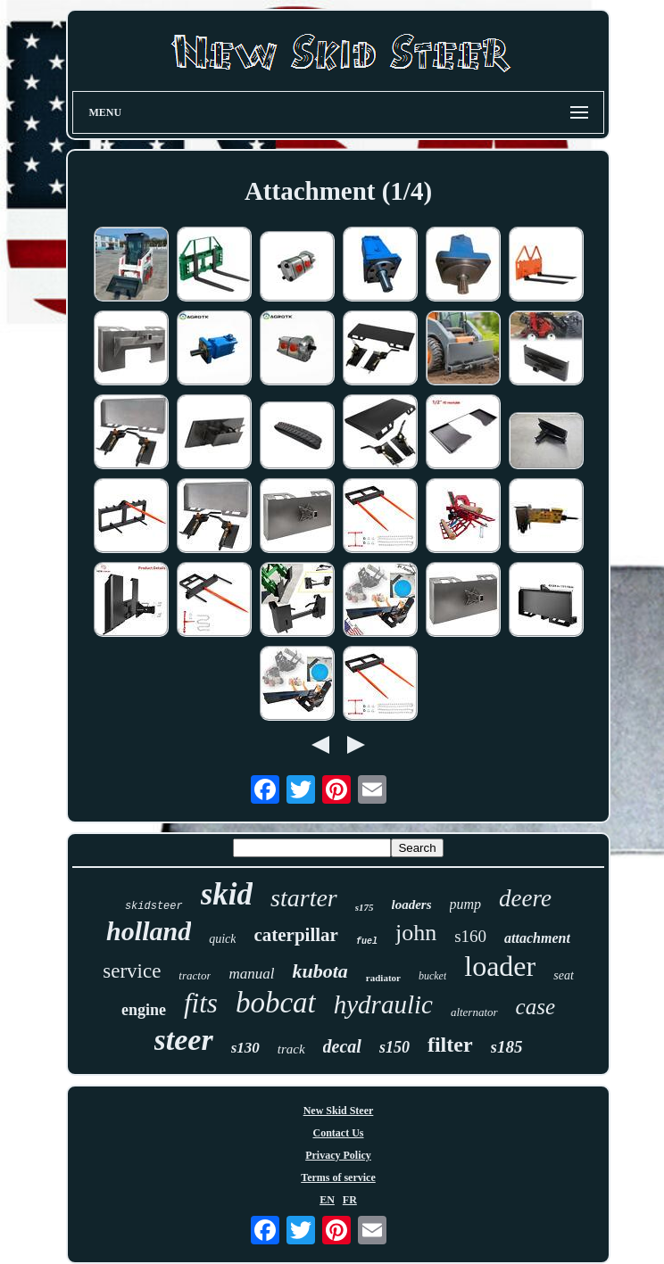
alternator (474, 1012)
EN (327, 1200)
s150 (394, 1047)
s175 (364, 907)
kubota (319, 971)
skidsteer (154, 906)
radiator (383, 977)
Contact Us (338, 1133)
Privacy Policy (338, 1155)
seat (563, 975)
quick (222, 939)
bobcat (276, 1003)
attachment (537, 938)
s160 (470, 936)
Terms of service (338, 1177)
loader (499, 966)
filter (450, 1044)
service (132, 971)
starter (303, 898)
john (415, 933)
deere (525, 898)
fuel (367, 941)
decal (342, 1046)
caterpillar (295, 935)
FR (350, 1200)
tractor (194, 975)
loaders (412, 904)
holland (148, 931)
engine (143, 1010)
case (535, 1007)
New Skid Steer (338, 1110)
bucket (432, 976)
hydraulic (383, 1004)
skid (227, 894)
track (291, 1049)
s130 (245, 1047)
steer (183, 1039)
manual (251, 973)
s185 (507, 1046)
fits (201, 1003)
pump (466, 904)
